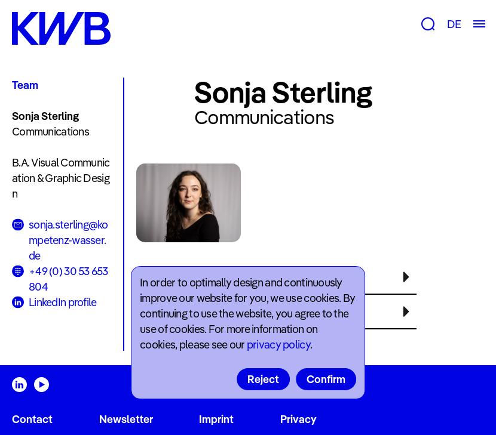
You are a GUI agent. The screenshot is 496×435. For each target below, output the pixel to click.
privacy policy (278, 344)
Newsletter (126, 419)
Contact (32, 419)
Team (25, 85)
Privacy (298, 419)
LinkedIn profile (62, 302)
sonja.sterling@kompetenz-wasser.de (68, 240)
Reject (263, 379)
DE (454, 24)
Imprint (216, 419)
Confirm (326, 379)
